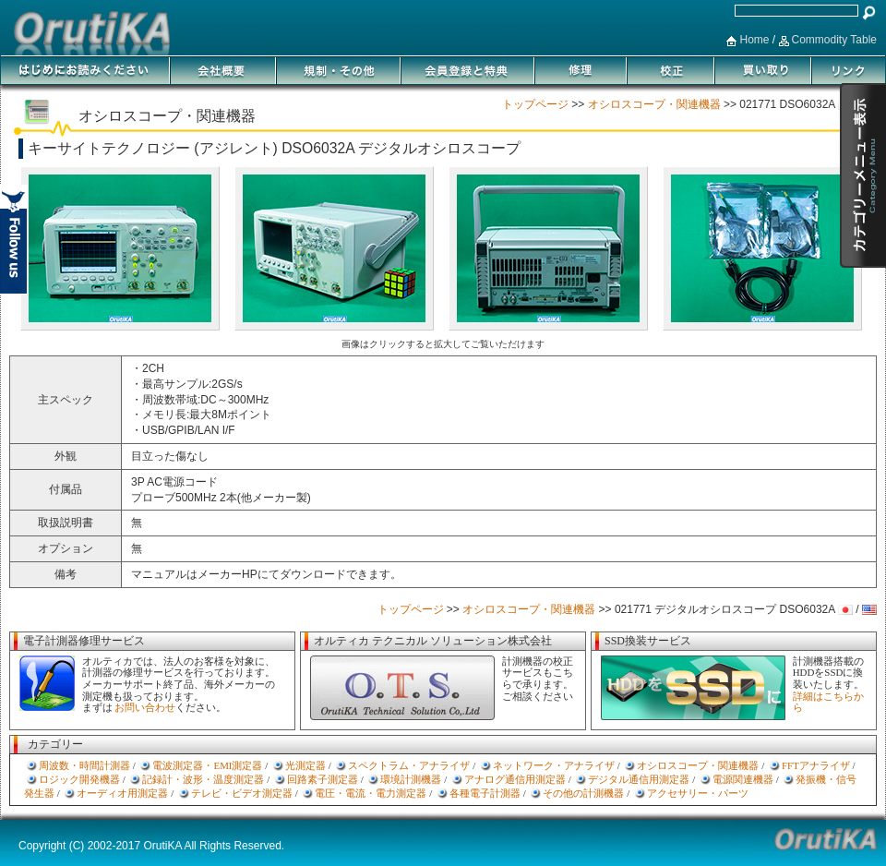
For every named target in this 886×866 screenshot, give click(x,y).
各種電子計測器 (485, 793)
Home (754, 39)
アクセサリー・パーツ (697, 793)
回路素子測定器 (322, 779)
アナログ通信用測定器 (515, 779)
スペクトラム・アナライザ (409, 765)
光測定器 (305, 765)
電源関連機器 (742, 779)
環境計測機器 (410, 779)
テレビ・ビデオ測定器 (242, 793)
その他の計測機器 (583, 793)
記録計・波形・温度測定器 (203, 779)
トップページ (535, 104)
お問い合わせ (144, 707)
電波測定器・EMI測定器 (207, 765)
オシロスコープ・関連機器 (654, 104)
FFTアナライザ (816, 765)
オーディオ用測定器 (122, 793)
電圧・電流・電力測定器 (370, 793)
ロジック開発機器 (79, 779)
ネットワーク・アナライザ (554, 765)
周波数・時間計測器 (84, 765)
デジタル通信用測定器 (638, 779)
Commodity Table (834, 39)
